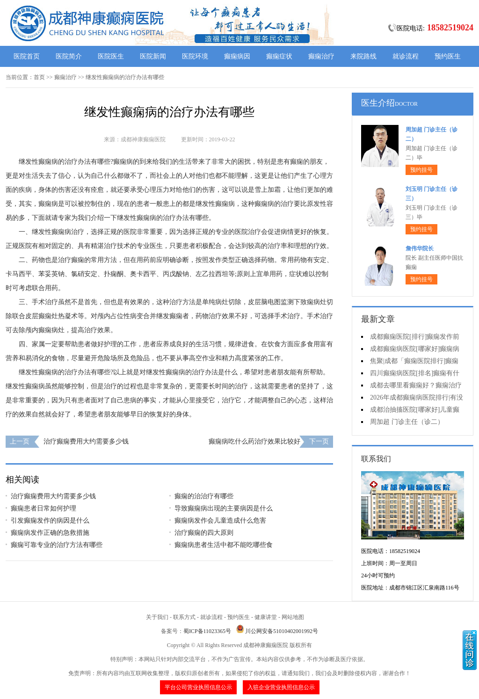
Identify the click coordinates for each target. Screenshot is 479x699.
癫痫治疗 (321, 56)
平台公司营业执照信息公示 (198, 687)
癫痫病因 (237, 56)
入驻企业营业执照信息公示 (281, 687)
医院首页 (27, 56)
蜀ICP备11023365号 (207, 631)
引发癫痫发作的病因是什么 (50, 520)
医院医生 (111, 56)
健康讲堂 (265, 617)
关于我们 (157, 617)
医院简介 (69, 56)
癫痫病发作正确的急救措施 (50, 532)
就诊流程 (405, 56)
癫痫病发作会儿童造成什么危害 (220, 520)
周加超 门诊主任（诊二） (407, 421)
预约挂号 (421, 170)
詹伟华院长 (420, 248)
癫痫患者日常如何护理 (43, 508)
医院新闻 (153, 56)
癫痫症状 (279, 56)
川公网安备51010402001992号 (281, 631)
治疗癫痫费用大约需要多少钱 (86, 441)
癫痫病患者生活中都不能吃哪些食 (223, 544)
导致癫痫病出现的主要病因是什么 (223, 508)
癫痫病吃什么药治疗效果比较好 (254, 441)
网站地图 (293, 617)
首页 (39, 77)
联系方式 (184, 617)
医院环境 (195, 56)
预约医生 (448, 56)
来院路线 (363, 56)
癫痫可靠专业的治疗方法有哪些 (56, 544)
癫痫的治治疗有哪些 (203, 496)
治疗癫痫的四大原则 (203, 532)
